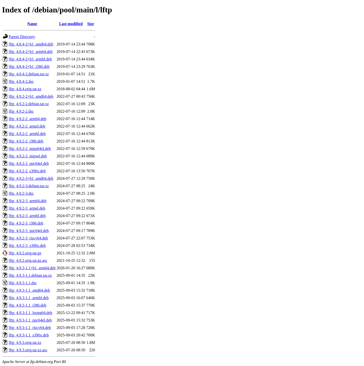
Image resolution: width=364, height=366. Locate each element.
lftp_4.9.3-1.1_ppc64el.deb (30, 320)
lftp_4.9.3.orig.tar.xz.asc (28, 350)
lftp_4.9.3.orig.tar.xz (25, 342)
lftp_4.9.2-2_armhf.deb (27, 134)
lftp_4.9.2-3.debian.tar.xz (29, 186)
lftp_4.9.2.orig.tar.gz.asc (28, 260)
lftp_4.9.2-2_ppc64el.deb (29, 163)
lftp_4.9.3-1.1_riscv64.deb (30, 327)
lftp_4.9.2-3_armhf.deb (27, 216)
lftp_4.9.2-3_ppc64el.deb (29, 231)
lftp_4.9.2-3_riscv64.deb (28, 238)
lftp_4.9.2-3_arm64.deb (27, 201)
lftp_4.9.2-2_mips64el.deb (30, 148)
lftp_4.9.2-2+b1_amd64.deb (31, 96)
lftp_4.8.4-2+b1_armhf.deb (30, 59)
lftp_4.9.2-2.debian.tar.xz (29, 104)
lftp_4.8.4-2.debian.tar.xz (29, 74)
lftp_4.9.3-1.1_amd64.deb (29, 290)
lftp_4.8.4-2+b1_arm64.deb (31, 51)
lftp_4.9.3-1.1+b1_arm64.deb (32, 268)
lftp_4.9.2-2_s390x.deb (27, 171)
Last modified (71, 24)
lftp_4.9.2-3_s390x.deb (27, 245)
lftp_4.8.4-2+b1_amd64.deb (31, 44)
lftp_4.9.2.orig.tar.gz (25, 253)
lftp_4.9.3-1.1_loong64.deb (30, 313)
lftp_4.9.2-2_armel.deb (27, 126)
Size (90, 24)
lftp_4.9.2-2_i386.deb (26, 141)
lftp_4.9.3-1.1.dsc (23, 283)
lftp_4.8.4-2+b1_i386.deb (29, 66)
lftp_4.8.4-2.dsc (21, 81)
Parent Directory (22, 37)
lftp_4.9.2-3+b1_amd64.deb (31, 178)
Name (32, 24)
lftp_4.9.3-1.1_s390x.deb (29, 335)
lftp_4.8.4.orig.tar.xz (25, 89)
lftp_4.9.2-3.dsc (21, 193)
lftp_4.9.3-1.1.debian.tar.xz (30, 275)
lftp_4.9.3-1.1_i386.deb (27, 305)
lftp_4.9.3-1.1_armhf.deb (29, 298)
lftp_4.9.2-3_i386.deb (26, 223)
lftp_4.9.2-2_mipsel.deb (28, 156)
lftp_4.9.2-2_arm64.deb (27, 119)
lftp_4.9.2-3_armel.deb (27, 208)
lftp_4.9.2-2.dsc (21, 111)
